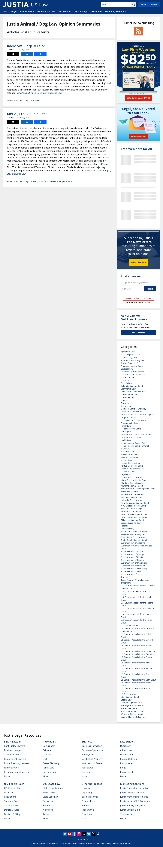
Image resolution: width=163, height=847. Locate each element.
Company (65, 844)
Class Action (126, 383)
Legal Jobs (87, 788)
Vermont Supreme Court (131, 702)
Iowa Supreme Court (130, 457)
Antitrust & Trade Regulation (133, 360)
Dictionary (125, 745)
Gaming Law (126, 431)
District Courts (11, 809)
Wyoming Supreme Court (132, 714)
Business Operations (92, 750)
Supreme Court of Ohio (131, 571)
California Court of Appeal (132, 371)
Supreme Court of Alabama (133, 543)
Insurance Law (127, 451)
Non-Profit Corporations (131, 511)
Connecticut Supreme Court (133, 391)
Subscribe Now (138, 262)
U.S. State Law (51, 783)
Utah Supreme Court (130, 697)
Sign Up (154, 4)
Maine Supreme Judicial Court (134, 480)
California (48, 801)
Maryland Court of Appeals (132, 483)
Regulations (10, 796)
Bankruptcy (49, 745)
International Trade (92, 763)
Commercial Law (128, 388)
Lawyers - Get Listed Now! (138, 298)
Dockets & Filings (13, 814)
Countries (87, 814)
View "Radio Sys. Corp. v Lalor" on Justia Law (39, 92)
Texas (46, 814)
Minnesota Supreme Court (132, 494)
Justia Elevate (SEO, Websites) (135, 801)
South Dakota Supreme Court (134, 540)
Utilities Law (126, 699)
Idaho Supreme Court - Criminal (135, 446)
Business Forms (90, 796)
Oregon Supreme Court (131, 523)
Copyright (125, 403)
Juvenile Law (126, 460)
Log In (143, 4)
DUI (45, 758)
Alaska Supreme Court (130, 354)
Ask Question (138, 332)
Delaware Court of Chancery (133, 408)
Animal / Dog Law (24, 100)
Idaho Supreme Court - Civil (133, 443)
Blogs (123, 767)
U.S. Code (9, 792)
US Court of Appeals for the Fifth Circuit (138, 651)
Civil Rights (125, 380)
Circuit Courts (11, 805)
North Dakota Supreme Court (134, 517)
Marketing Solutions (115, 11)
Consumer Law (127, 397)
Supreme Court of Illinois (132, 557)
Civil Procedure (127, 377)
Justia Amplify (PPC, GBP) (133, 805)
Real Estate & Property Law (133, 534)
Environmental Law (129, 423)
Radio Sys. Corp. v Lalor (26, 46)
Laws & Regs (80, 11)
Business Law (127, 369)
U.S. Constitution (12, 788)
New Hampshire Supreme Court (135, 503)
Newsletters (96, 11)
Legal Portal (53, 844)
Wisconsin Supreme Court (132, 711)
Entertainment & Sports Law (133, 420)
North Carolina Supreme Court (134, 514)
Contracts (125, 400)
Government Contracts (131, 437)
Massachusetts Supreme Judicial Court (138, 488)
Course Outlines (128, 758)
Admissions (126, 750)
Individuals (49, 741)
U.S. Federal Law (14, 783)
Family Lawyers (12, 767)
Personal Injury (127, 528)
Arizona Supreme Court (131, 363)
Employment (88, 754)
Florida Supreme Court (131, 428)
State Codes (49, 792)
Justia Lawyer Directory (132, 792)
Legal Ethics (126, 474)
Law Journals (126, 763)
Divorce (47, 754)
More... (7, 776)
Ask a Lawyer (27, 11)
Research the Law (46, 11)
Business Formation (92, 745)
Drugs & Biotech (40, 181)
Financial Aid (126, 754)
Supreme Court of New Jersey (134, 568)
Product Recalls (89, 801)
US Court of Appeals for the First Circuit (138, 654)
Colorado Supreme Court (132, 386)
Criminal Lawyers (13, 754)
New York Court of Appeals (133, 508)
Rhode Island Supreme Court (133, 537)
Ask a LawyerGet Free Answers (134, 317)
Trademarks (88, 809)
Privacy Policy (104, 844)
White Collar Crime (129, 708)
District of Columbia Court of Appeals (137, 414)
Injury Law (125, 448)
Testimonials (126, 814)
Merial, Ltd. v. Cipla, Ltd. (27, 113)
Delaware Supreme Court (132, 411)
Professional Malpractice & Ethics (135, 531)
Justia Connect (38, 844)
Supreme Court (12, 801)
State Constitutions (53, 788)
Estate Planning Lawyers (16, 763)
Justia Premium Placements (134, 796)
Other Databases (92, 783)
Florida (46, 805)
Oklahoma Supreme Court (132, 520)
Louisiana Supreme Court (132, 477)
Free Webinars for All (136, 149)
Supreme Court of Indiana (132, 560)
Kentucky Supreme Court (132, 466)
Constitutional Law (129, 394)
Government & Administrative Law (136, 434)
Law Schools (64, 11)
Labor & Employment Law (132, 468)
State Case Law (50, 796)
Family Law (126, 426)
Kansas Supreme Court (131, 463)
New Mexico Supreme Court (133, 505)
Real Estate (87, 767)
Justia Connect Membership (134, 788)
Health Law (126, 440)
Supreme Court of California (133, 551)
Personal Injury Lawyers (16, 772)
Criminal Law (126, 406)
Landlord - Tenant (129, 471)
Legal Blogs (88, 792)
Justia (85, 839)
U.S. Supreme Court (129, 625)
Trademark (126, 583)
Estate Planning (51, 763)
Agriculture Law (127, 351)
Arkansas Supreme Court (132, 366)
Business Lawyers (13, 750)
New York (48, 809)
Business (87, 741)
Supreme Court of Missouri (133, 565)
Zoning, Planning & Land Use (133, 717)
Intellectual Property (58, 181)
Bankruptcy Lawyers (14, 745)
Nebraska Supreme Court (132, 500)
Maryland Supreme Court (132, 486)
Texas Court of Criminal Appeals (135, 580)
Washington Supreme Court (133, 705)
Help (74, 844)
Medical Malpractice (129, 491)
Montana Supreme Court (132, 497)
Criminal (47, 750)
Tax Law (124, 577)
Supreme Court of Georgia (132, 554)
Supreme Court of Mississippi (134, 563)
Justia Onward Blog (130, 809)
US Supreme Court (129, 694)
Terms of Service (87, 844)
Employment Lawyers (15, 758)
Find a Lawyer (10, 11)
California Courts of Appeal (133, 374)
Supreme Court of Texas (132, 574)
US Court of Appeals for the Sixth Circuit (138, 680)
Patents (36, 100)
